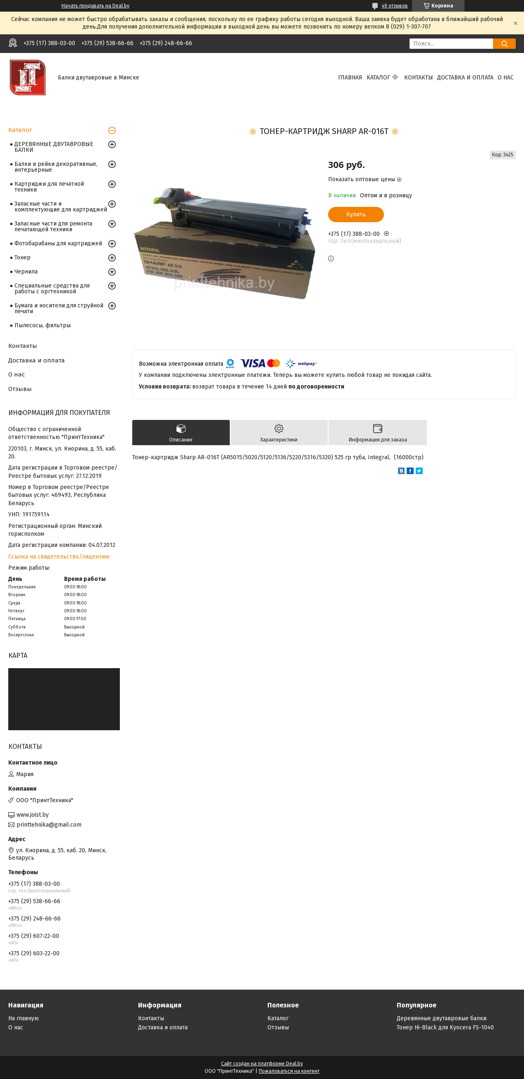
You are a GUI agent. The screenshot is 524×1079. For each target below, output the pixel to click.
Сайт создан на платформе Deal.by (262, 1064)
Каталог (378, 77)
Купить (356, 214)
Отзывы (20, 389)
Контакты (418, 77)
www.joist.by (33, 814)
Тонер (22, 257)
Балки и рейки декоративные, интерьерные (56, 167)
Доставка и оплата (465, 77)
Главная (350, 77)
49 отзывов (395, 6)
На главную (23, 1018)
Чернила (26, 271)
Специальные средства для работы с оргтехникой (52, 288)
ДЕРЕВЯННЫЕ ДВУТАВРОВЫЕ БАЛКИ (53, 147)
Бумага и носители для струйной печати (58, 308)
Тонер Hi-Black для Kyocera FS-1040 (445, 1027)
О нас (506, 77)
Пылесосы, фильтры (42, 325)
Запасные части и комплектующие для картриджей (60, 206)
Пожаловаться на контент (289, 1071)
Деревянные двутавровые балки (441, 1018)
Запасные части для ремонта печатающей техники (53, 226)
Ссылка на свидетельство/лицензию (59, 556)
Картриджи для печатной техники (49, 186)
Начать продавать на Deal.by (95, 6)
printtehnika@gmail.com (49, 824)
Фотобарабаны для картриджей (58, 243)
